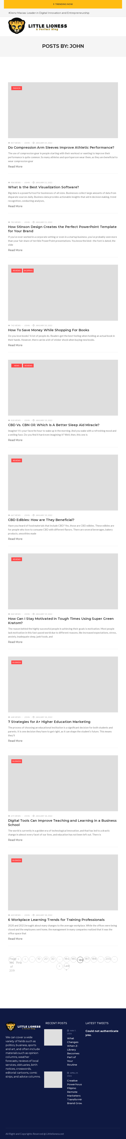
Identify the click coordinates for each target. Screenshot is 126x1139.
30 (53, 958)
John (27, 143)
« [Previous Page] (25, 958)
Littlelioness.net (55, 1133)
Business (16, 662)
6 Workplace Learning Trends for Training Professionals (56, 920)
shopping (28, 270)
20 (46, 958)
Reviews (17, 270)
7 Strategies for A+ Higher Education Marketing (49, 722)
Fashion (17, 88)
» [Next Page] (59, 965)
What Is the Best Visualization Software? (43, 187)
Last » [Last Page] (67, 967)
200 (108, 958)
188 (94, 958)
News (16, 365)
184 (66, 958)
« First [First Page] (18, 959)
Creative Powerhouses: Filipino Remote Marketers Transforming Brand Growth (76, 1092)
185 (73, 958)
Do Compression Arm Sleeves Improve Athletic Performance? (61, 147)
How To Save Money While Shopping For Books (48, 330)
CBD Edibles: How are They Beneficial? (41, 520)
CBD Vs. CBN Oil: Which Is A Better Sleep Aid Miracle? (53, 425)
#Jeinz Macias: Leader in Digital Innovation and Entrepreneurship (49, 12)
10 (39, 958)
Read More (15, 166)
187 (87, 958)
